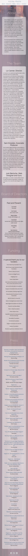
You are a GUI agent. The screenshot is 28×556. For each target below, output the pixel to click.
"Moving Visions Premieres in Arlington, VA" (14, 356)
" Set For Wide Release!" (14, 529)
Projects (8, 3)
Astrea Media (14, 1)
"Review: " (14, 366)
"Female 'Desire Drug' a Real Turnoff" (13, 418)
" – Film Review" (14, 459)
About (3, 3)
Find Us (18, 3)
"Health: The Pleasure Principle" (14, 409)
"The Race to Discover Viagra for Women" (14, 449)
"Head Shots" (14, 504)
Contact (24, 3)
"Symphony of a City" (14, 492)
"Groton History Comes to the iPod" (14, 472)
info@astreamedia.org (14, 554)
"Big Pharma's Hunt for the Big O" (14, 375)
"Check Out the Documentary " (14, 538)
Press (14, 3)
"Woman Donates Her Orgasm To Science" (14, 525)
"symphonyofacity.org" (14, 488)
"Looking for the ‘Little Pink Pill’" (14, 422)
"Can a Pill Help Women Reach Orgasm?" (14, 431)
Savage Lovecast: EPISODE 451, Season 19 (14, 405)
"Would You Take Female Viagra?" (14, 511)
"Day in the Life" (14, 468)
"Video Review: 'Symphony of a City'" (14, 496)
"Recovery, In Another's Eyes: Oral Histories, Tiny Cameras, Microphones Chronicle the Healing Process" (14, 351)
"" (14, 384)
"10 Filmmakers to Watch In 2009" (14, 521)
